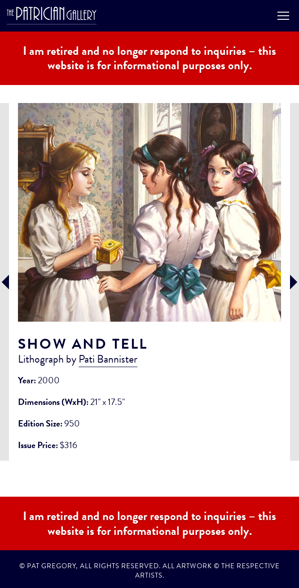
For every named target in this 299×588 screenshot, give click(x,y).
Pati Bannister (108, 359)
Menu (283, 16)
